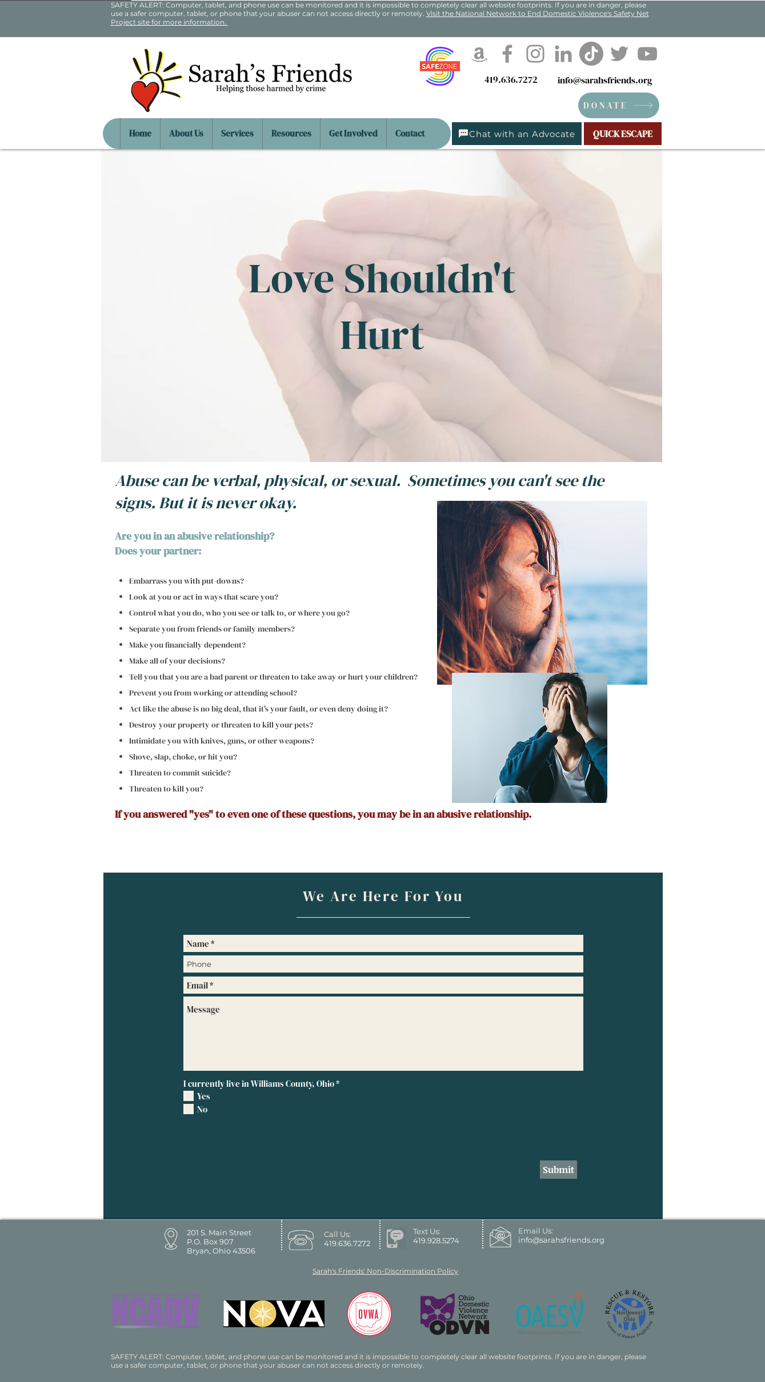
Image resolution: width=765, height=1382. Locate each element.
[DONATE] (618, 105)
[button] (291, 133)
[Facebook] (507, 54)
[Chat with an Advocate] (517, 133)
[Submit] (558, 1169)
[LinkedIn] (563, 54)
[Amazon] (479, 54)
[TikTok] (591, 54)
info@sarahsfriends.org (605, 80)
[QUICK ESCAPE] (623, 133)
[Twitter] (619, 54)
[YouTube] (647, 54)
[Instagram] (535, 54)
